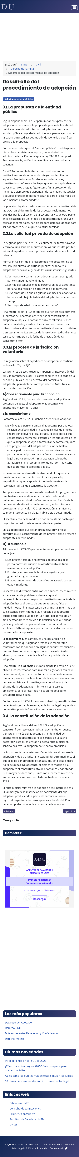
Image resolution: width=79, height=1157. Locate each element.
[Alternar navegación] (74, 7)
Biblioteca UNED (20, 1103)
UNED (13, 1125)
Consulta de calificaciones (25, 1108)
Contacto (55, 1148)
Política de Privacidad (36, 1148)
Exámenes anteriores (22, 1114)
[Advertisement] (39, 35)
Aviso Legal (18, 1148)
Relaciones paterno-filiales (19, 99)
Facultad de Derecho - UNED (27, 1119)
